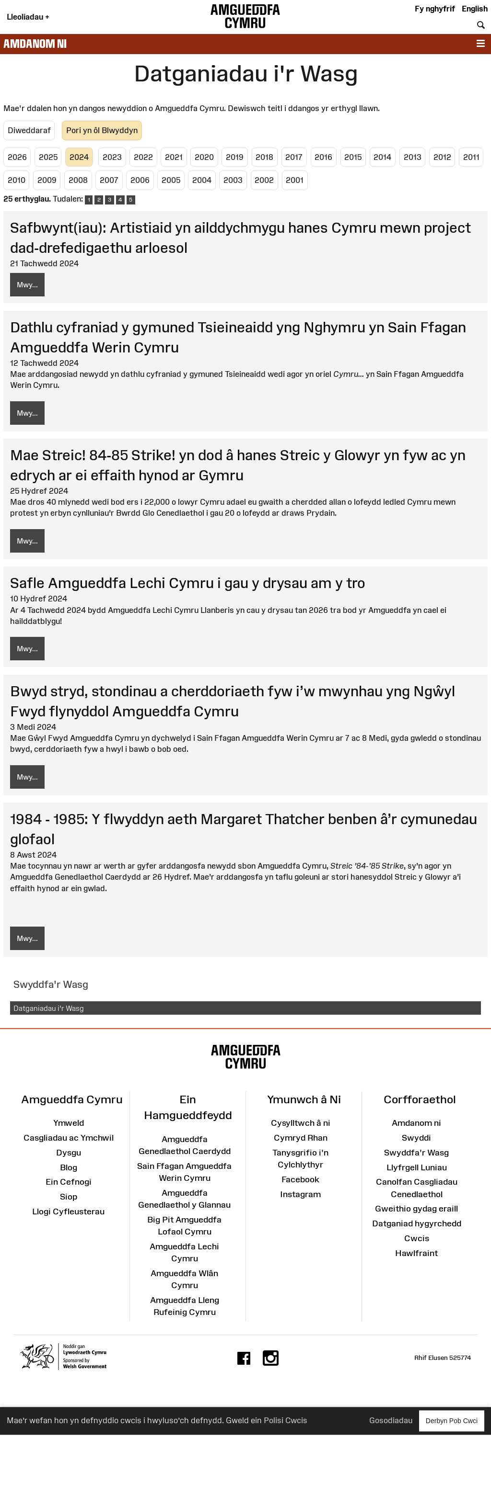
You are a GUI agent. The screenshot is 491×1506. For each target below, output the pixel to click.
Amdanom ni (35, 43)
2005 (171, 180)
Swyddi (416, 1138)
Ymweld (68, 1123)
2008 (78, 180)
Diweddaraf (29, 130)
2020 (204, 157)
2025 (48, 157)
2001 (295, 180)
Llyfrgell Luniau (416, 1167)
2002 (264, 180)
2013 (412, 157)
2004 (201, 180)
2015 (353, 157)
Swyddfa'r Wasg (416, 1152)
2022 (143, 157)
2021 (174, 157)
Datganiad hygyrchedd (416, 1223)
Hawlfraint (416, 1253)
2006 (140, 180)
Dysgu (68, 1152)
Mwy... (27, 285)
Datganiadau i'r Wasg (48, 1008)
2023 (112, 157)
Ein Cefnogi (69, 1182)
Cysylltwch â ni (300, 1123)
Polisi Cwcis (285, 1420)
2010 (16, 180)
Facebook (300, 1179)
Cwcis (416, 1238)
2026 (17, 157)
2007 (109, 180)
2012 (442, 157)
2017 (294, 157)
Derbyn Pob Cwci (452, 1420)
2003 (233, 180)
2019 (235, 157)
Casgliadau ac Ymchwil (68, 1138)
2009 (47, 180)
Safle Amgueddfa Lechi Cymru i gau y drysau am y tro (187, 583)
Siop (68, 1196)
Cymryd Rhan (300, 1138)
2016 (323, 157)
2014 (382, 157)
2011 (471, 157)
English (475, 8)
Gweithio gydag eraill (416, 1208)
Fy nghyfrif (435, 8)
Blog (68, 1167)
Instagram (300, 1194)
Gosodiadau (390, 1420)
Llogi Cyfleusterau (68, 1211)
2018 (264, 157)
